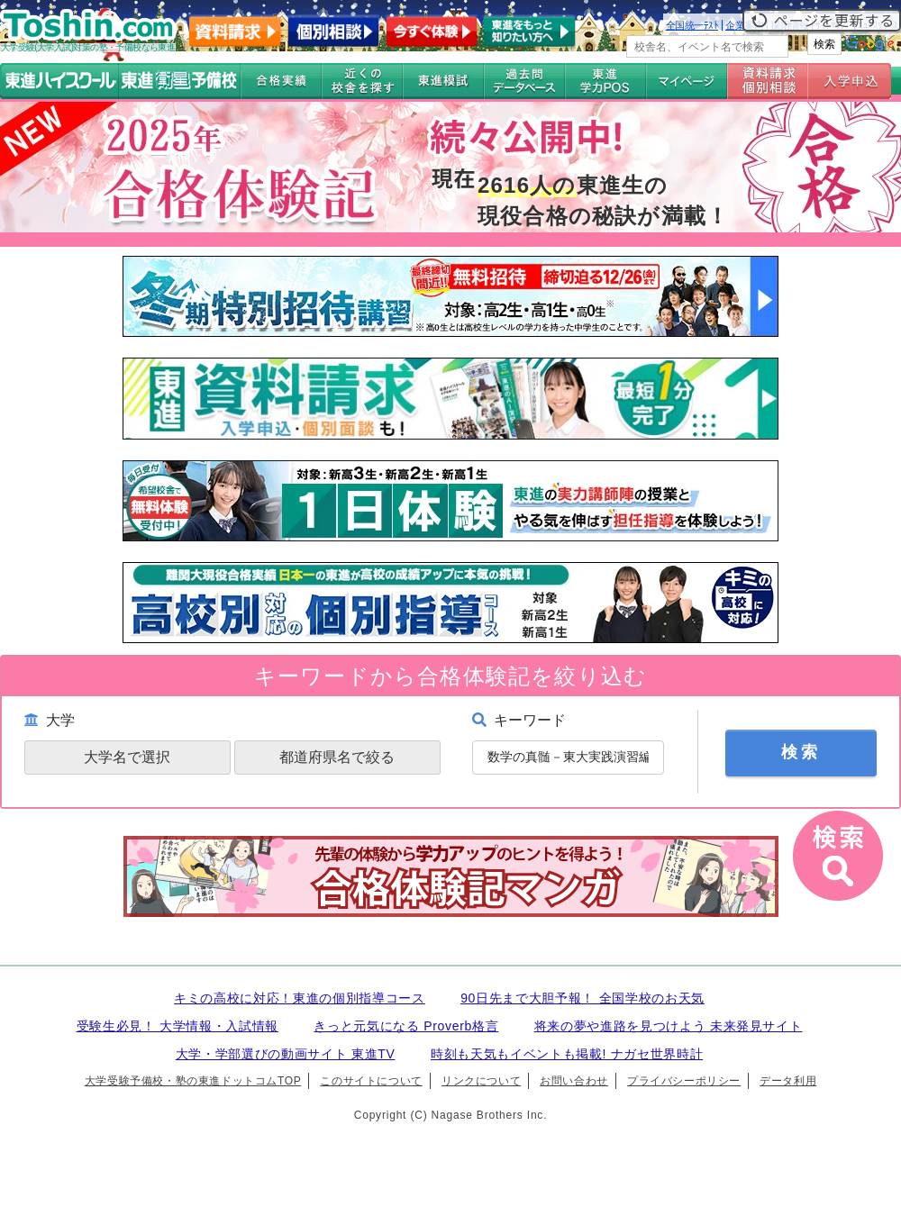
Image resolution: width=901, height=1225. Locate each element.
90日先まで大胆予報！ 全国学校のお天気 (582, 998)
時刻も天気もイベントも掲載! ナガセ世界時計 (567, 1054)
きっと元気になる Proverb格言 (406, 1026)
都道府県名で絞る (337, 757)
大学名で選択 (127, 757)
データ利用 (788, 1081)
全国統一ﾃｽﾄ (692, 25)
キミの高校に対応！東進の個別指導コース (299, 998)
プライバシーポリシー (684, 1081)
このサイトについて (371, 1081)
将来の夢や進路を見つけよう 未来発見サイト (668, 1026)
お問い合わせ (574, 1081)
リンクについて (481, 1081)
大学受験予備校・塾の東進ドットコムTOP (193, 1081)
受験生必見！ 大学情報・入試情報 (177, 1026)
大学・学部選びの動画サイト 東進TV (286, 1054)
